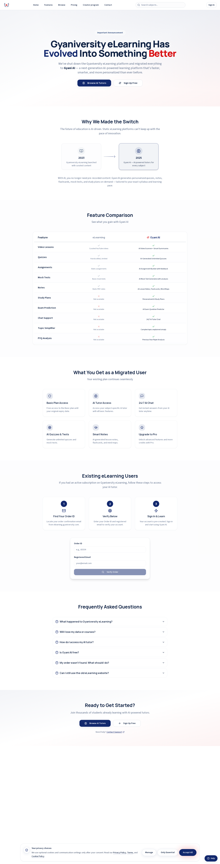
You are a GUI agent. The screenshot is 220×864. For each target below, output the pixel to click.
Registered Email (82, 557)
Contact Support (115, 732)
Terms (130, 852)
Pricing (74, 5)
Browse (61, 5)
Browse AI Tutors (94, 83)
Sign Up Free (128, 83)
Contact (108, 5)
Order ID (78, 543)
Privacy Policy (119, 852)
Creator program (91, 5)
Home (36, 5)
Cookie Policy (38, 856)
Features (48, 5)
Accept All (188, 852)
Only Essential (168, 852)
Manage (149, 852)
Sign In (211, 5)
